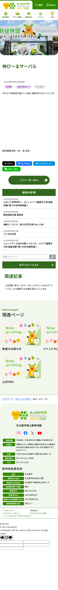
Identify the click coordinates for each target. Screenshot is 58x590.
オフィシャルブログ (23, 399)
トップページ (7, 399)
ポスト (8, 163)
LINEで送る (11, 169)
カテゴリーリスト (29, 265)
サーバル (39, 86)
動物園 (8, 86)
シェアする (24, 163)
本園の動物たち (23, 86)
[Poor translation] (8, 537)
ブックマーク (43, 163)
